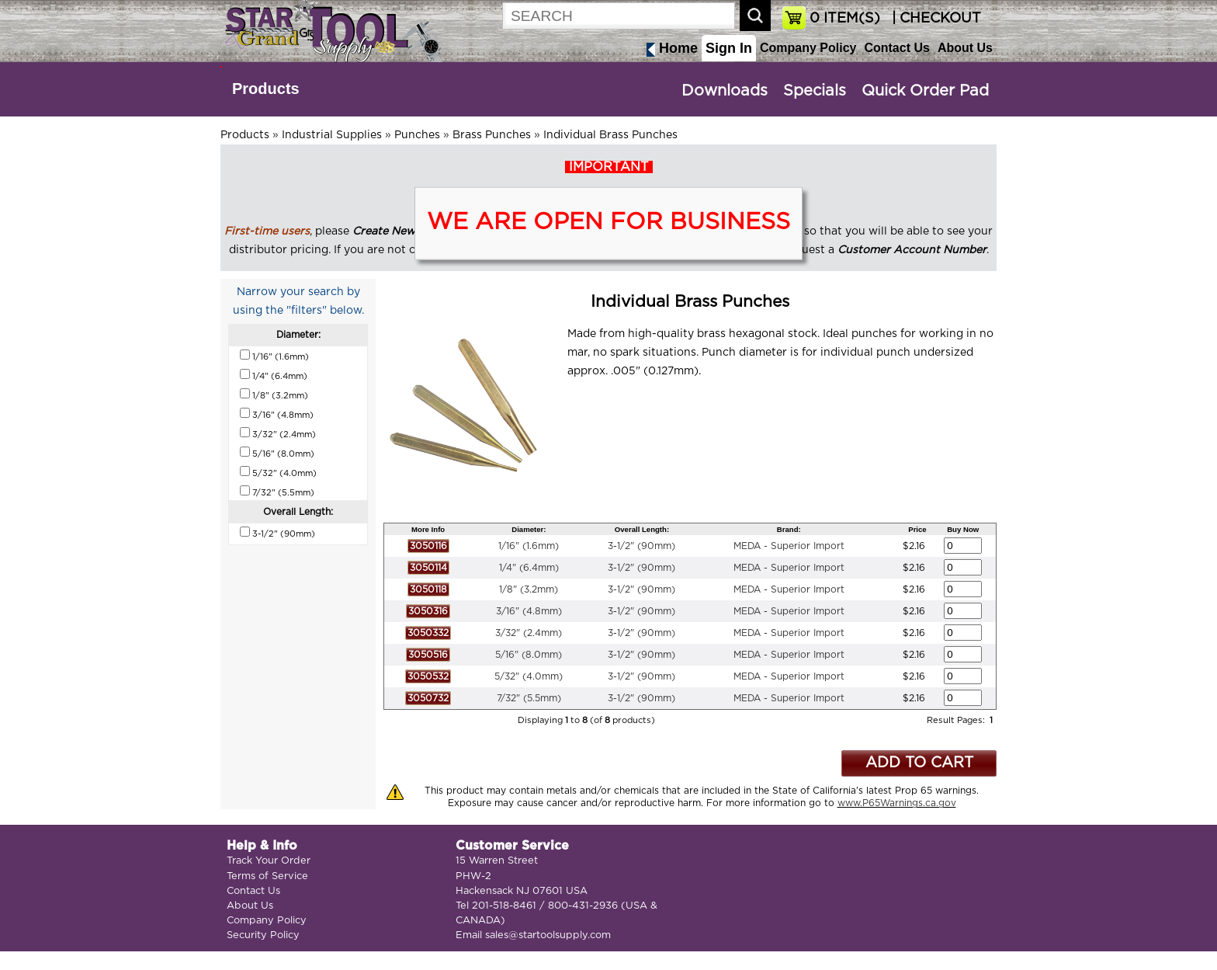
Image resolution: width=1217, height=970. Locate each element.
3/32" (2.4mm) (528, 633)
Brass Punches (491, 135)
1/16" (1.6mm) (528, 546)
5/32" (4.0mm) (528, 676)
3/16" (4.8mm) (529, 611)
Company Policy (808, 47)
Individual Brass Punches (610, 135)
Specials (814, 91)
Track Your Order (268, 861)
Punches (417, 135)
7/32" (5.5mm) (529, 698)
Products (266, 88)
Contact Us (896, 47)
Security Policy (263, 935)
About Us (965, 47)
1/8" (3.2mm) (528, 589)
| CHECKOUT (934, 19)
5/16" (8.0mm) (528, 654)
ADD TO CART (919, 763)
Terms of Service (267, 876)
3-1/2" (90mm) (641, 546)
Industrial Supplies (332, 135)
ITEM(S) (845, 19)
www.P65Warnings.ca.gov (896, 803)
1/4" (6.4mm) (529, 567)
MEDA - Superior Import (788, 546)
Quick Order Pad (925, 91)
